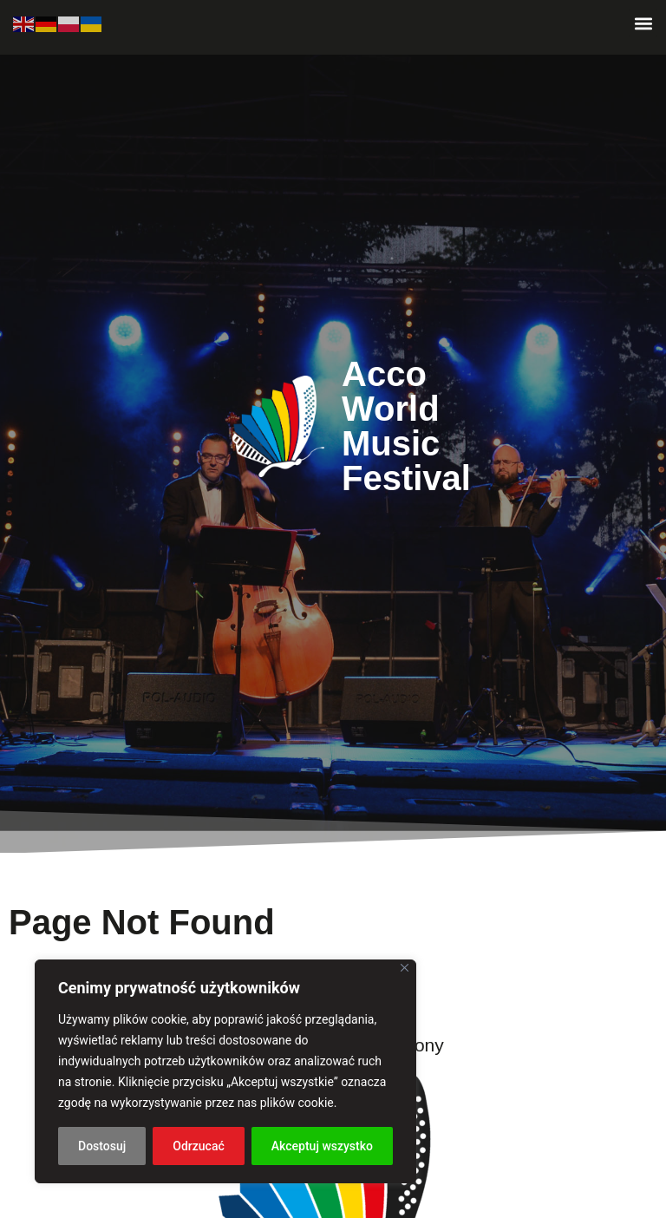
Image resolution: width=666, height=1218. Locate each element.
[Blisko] (404, 968)
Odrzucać (198, 1146)
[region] (225, 1071)
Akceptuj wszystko (322, 1146)
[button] (643, 23)
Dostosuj (102, 1146)
